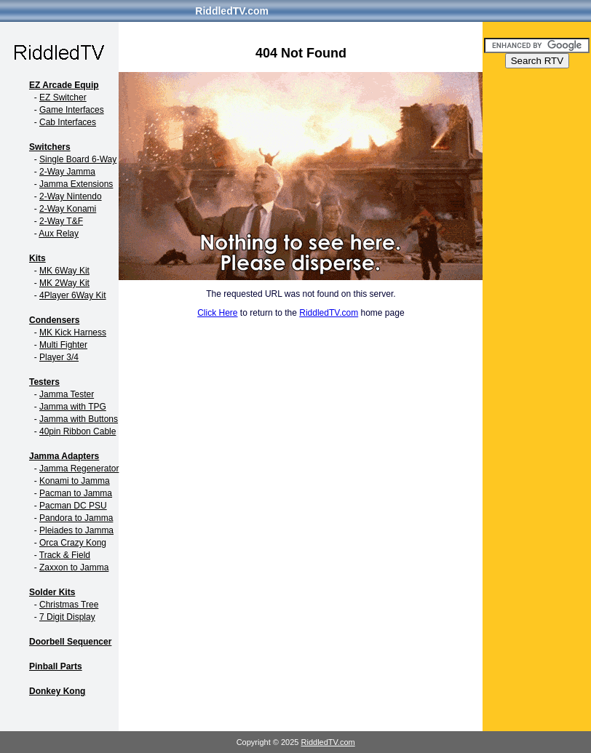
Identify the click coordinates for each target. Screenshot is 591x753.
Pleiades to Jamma (76, 530)
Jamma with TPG (72, 407)
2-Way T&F (61, 221)
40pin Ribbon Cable (77, 431)
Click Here (217, 313)
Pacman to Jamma (75, 493)
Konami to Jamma (74, 481)
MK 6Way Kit (64, 271)
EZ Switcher (63, 97)
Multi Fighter (63, 345)
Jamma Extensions (76, 184)
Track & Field (64, 555)
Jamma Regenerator (79, 468)
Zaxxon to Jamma (73, 567)
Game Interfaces (71, 110)
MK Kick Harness (72, 332)
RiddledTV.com (232, 11)
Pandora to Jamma (76, 518)
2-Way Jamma (67, 172)
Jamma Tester (66, 394)
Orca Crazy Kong (72, 543)
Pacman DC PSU (73, 506)
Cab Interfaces (67, 122)
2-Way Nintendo (70, 196)
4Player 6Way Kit (72, 295)
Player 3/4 (59, 357)
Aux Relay (59, 233)
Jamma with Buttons (78, 419)
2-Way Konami (67, 209)
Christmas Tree (68, 604)
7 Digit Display (67, 617)
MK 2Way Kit (64, 283)
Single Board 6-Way (77, 159)
